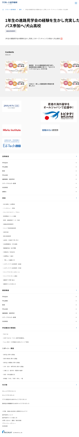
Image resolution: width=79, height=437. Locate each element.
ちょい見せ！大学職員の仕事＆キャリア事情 (16, 342)
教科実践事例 (7, 236)
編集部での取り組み (9, 280)
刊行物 (4, 385)
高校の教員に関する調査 (10, 358)
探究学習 (5, 232)
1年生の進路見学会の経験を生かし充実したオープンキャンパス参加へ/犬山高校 (32, 38)
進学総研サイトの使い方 (9, 418)
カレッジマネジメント (9, 391)
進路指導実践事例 (10, 31)
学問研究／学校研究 (9, 252)
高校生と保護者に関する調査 (11, 362)
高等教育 (5, 156)
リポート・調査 (8, 348)
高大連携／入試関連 (9, 204)
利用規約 (5, 426)
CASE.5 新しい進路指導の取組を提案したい (41, 85)
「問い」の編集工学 (9, 260)
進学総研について (7, 415)
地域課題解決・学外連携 (10, 244)
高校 (20, 9)
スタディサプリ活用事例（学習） (12, 268)
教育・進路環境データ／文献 (11, 220)
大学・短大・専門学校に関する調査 (13, 366)
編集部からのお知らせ (9, 284)
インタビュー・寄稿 (9, 208)
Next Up (5, 334)
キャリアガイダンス (8, 395)
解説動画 (5, 290)
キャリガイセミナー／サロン (11, 212)
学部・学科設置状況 (9, 374)
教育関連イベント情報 (9, 216)
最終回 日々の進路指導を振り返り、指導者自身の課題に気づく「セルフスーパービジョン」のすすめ (42, 67)
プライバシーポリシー (9, 423)
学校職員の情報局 (9, 328)
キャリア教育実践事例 (9, 228)
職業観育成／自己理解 (9, 248)
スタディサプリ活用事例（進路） (12, 264)
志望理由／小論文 (8, 256)
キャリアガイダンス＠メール (11, 272)
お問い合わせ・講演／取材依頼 (11, 420)
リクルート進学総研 (10, 9)
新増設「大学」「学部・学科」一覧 (13, 378)
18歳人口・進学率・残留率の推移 (13, 370)
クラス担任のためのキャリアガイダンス (14, 399)
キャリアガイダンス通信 (10, 276)
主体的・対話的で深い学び (10, 240)
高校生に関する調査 (9, 354)
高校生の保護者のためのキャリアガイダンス (15, 403)
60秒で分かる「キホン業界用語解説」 (14, 338)
